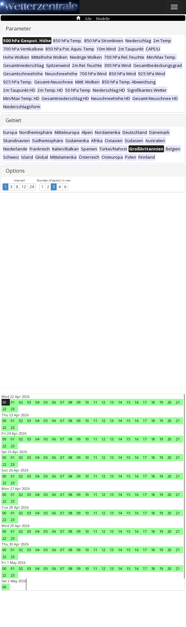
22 (4, 408)
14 (120, 402)
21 (178, 402)
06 (54, 402)
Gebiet (13, 120)
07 (62, 402)
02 (21, 402)
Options (15, 170)
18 (153, 402)
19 (161, 402)
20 (169, 402)
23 (13, 408)
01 (13, 402)
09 (79, 402)
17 (145, 402)
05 (46, 402)
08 (70, 402)
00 (4, 402)
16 (136, 402)
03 (29, 402)
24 (32, 186)
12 (24, 186)
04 (37, 402)
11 (95, 402)
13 (112, 402)
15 (128, 402)
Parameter (18, 28)
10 (87, 402)
